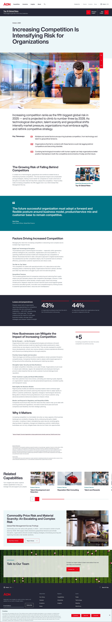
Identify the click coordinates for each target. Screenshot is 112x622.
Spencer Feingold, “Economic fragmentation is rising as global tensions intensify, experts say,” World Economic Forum (36, 434)
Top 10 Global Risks (10, 11)
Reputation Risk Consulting (68, 490)
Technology (78, 600)
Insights (33, 4)
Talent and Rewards (92, 490)
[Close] (109, 615)
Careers (85, 4)
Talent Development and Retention (40, 491)
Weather (77, 603)
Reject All (86, 615)
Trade (77, 597)
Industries (25, 4)
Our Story (42, 597)
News (95, 4)
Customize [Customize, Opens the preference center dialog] (75, 615)
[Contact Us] (73, 569)
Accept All (96, 615)
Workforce (78, 606)
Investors (90, 4)
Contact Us (77, 4)
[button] (15, 541)
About (39, 4)
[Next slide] (37, 499)
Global (104, 4)
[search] (44, 4)
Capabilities (16, 4)
